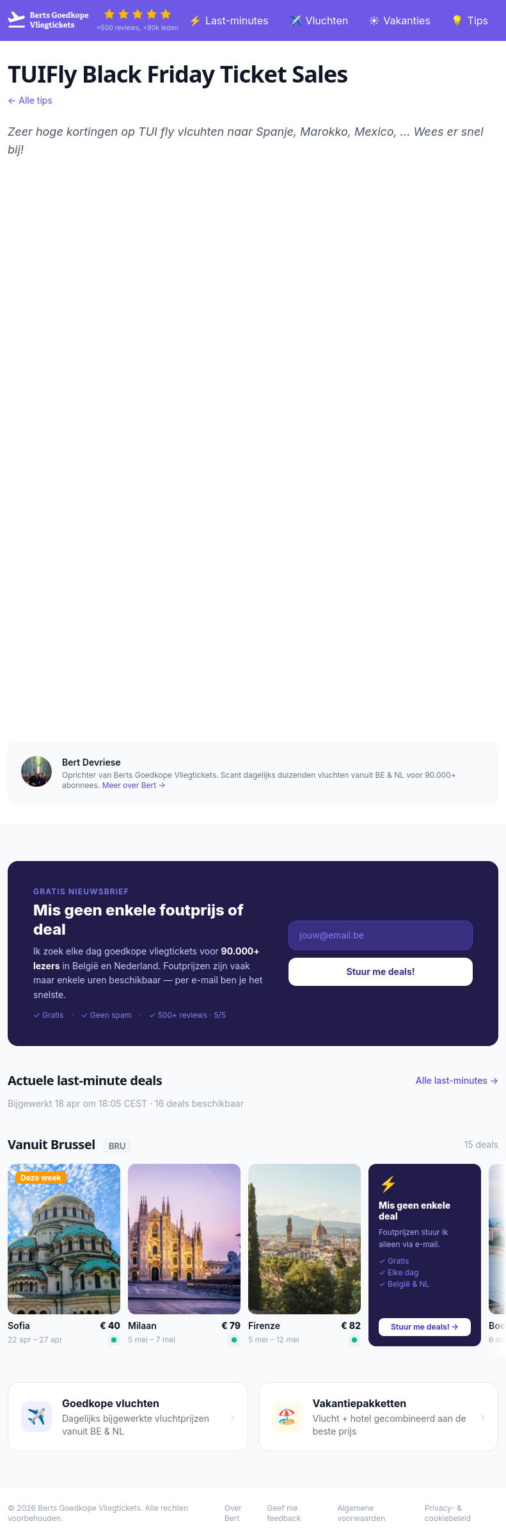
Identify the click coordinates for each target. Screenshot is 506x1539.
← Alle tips (30, 100)
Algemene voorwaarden (361, 1513)
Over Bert (233, 1513)
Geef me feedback (284, 1513)
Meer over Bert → (134, 785)
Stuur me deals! (381, 971)
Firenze (264, 1325)
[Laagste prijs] (113, 1340)
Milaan (142, 1325)
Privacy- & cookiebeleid (448, 1513)
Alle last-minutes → (457, 1080)
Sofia (19, 1325)
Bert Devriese (91, 762)
